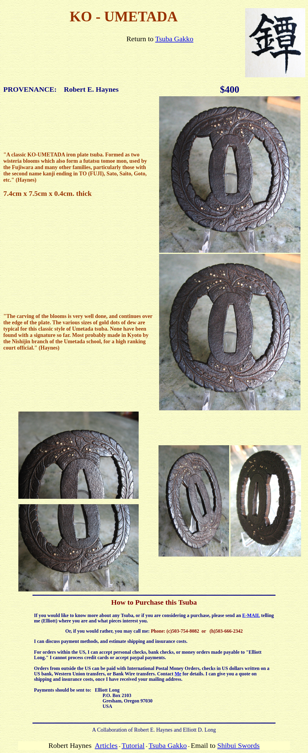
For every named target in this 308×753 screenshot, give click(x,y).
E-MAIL (251, 615)
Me (177, 673)
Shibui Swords (238, 745)
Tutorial (133, 745)
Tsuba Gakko (174, 39)
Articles (106, 745)
